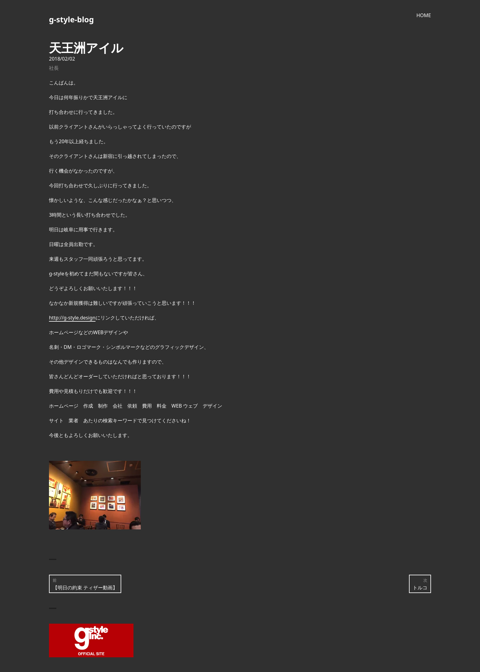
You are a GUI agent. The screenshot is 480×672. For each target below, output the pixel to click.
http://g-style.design (72, 317)
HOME (423, 15)
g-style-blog (71, 19)
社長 (54, 68)
